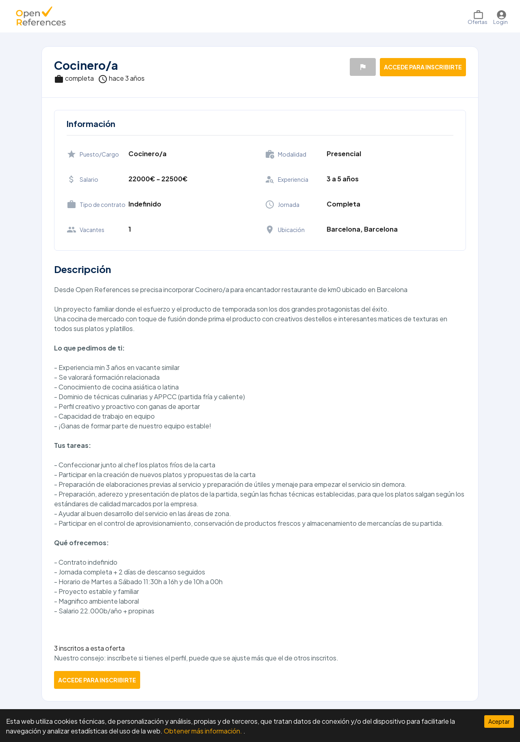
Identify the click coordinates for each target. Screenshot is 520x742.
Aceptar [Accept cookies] (499, 721)
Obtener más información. (203, 731)
